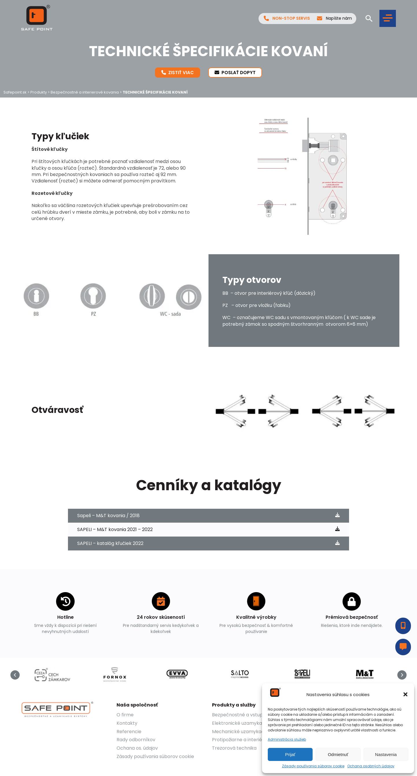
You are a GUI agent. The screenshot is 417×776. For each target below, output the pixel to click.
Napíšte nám (334, 18)
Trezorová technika (234, 748)
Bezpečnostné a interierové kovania (85, 92)
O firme (125, 714)
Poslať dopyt (235, 72)
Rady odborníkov (136, 739)
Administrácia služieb (287, 739)
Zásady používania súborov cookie (313, 766)
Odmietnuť (338, 754)
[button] (405, 694)
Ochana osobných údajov (370, 766)
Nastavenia (386, 754)
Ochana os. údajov (137, 748)
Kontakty (127, 723)
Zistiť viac (177, 72)
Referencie (129, 731)
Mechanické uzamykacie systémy (250, 731)
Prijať (290, 754)
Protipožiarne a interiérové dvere (249, 739)
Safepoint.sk (15, 92)
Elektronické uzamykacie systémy (250, 723)
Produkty (38, 92)
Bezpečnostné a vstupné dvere (247, 714)
